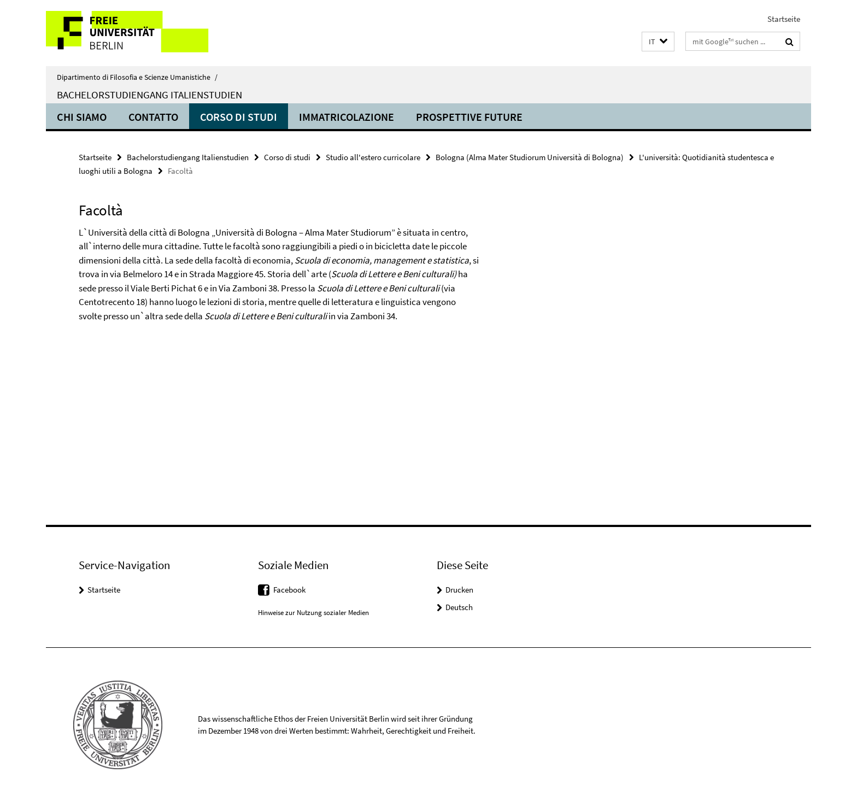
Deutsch (459, 607)
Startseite (783, 19)
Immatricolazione (346, 117)
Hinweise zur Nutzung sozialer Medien (313, 612)
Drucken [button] (459, 589)
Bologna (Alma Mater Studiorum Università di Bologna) (530, 157)
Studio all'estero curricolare (373, 157)
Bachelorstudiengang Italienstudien (149, 94)
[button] (658, 42)
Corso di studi (238, 117)
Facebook (289, 589)
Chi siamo (82, 117)
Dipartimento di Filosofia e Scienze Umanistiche (137, 77)
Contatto (153, 117)
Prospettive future (469, 117)
